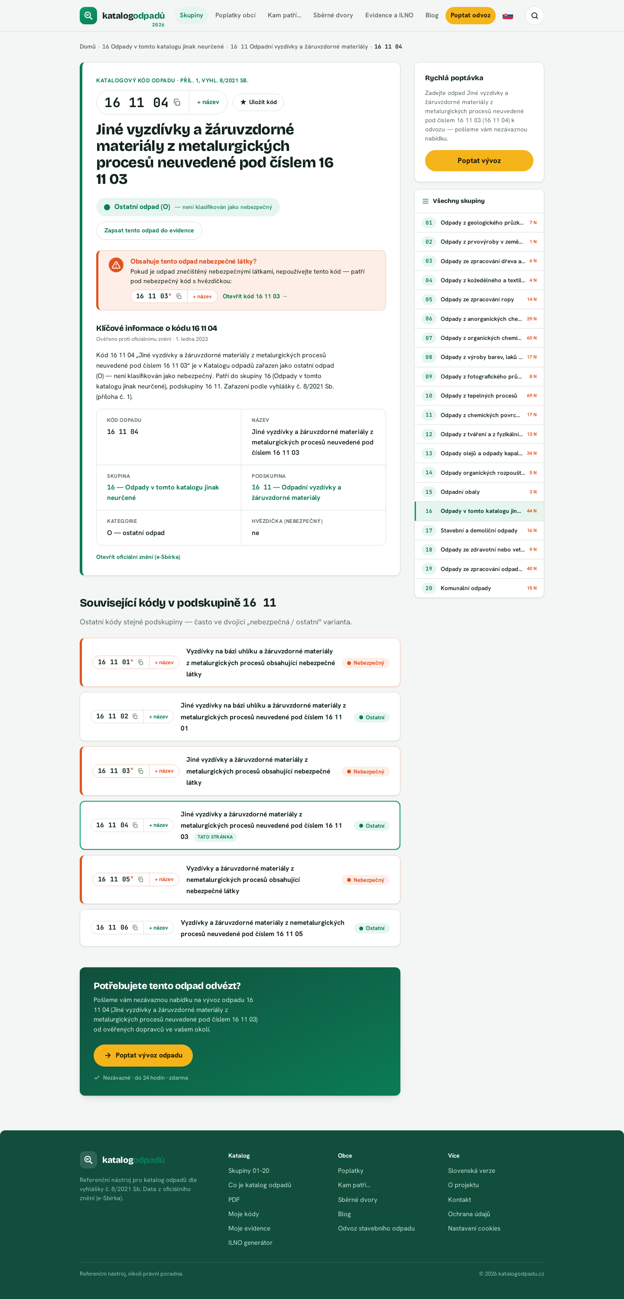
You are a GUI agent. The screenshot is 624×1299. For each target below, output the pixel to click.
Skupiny (191, 15)
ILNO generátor (250, 1242)
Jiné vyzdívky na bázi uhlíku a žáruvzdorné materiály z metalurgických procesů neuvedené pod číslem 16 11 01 (263, 717)
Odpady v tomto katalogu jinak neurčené (163, 46)
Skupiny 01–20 (248, 1170)
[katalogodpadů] (122, 15)
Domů (88, 46)
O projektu (463, 1185)
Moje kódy (243, 1214)
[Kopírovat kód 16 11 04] (143, 102)
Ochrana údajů (469, 1214)
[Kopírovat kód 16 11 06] (117, 927)
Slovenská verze (471, 1170)
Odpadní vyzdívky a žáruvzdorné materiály (299, 46)
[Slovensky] (507, 16)
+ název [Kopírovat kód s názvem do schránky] (208, 102)
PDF (234, 1199)
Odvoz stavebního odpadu (376, 1228)
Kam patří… (284, 15)
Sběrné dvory (333, 15)
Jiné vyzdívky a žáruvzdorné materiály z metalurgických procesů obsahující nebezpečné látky (258, 771)
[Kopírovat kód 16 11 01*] (121, 662)
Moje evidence (249, 1228)
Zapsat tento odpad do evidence (149, 230)
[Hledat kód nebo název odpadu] (534, 15)
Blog (432, 15)
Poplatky (351, 1170)
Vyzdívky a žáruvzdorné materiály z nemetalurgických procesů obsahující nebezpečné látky (243, 880)
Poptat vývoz (479, 160)
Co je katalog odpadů (260, 1185)
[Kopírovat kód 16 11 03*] (159, 296)
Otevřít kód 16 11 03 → (255, 296)
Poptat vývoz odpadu (143, 1055)
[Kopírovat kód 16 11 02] (117, 716)
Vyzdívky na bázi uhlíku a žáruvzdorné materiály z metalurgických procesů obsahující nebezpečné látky (259, 662)
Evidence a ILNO (389, 15)
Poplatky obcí (235, 15)
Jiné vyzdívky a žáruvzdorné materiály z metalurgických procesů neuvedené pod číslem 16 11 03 (262, 825)
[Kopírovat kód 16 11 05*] (121, 879)
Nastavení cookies (474, 1228)
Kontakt (459, 1199)
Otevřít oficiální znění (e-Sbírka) (138, 557)
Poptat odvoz (471, 15)
